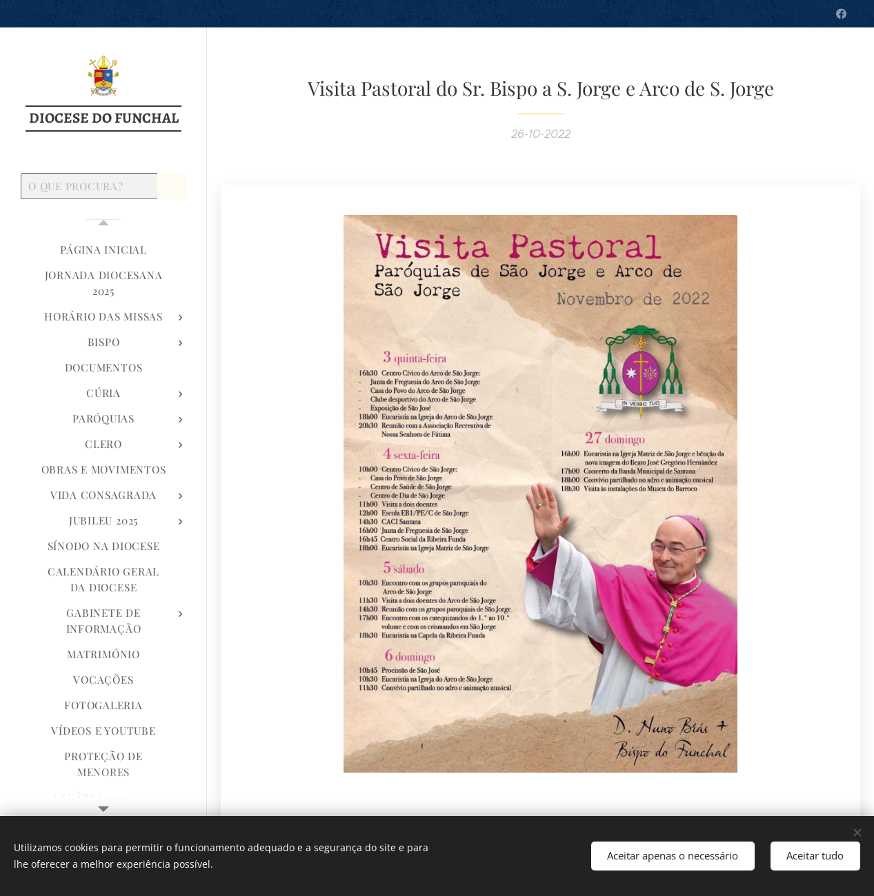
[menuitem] (103, 250)
